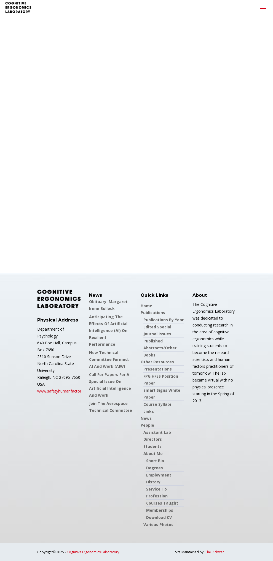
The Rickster (214, 552)
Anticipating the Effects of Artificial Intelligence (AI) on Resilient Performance (108, 330)
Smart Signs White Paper (161, 394)
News (146, 418)
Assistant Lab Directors (157, 436)
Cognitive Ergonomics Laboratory (93, 552)
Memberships (159, 510)
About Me (153, 453)
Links (148, 411)
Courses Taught (162, 503)
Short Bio (155, 460)
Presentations (157, 369)
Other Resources (157, 361)
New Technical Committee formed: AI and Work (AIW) (109, 359)
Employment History (158, 478)
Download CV (159, 517)
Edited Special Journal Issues (157, 330)
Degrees (154, 467)
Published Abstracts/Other (159, 344)
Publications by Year (163, 319)
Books (149, 355)
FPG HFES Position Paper (160, 380)
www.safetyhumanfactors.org (63, 391)
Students (152, 446)
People (147, 425)
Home (146, 305)
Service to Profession (157, 492)
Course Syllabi (157, 404)
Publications (153, 312)
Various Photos (158, 524)
